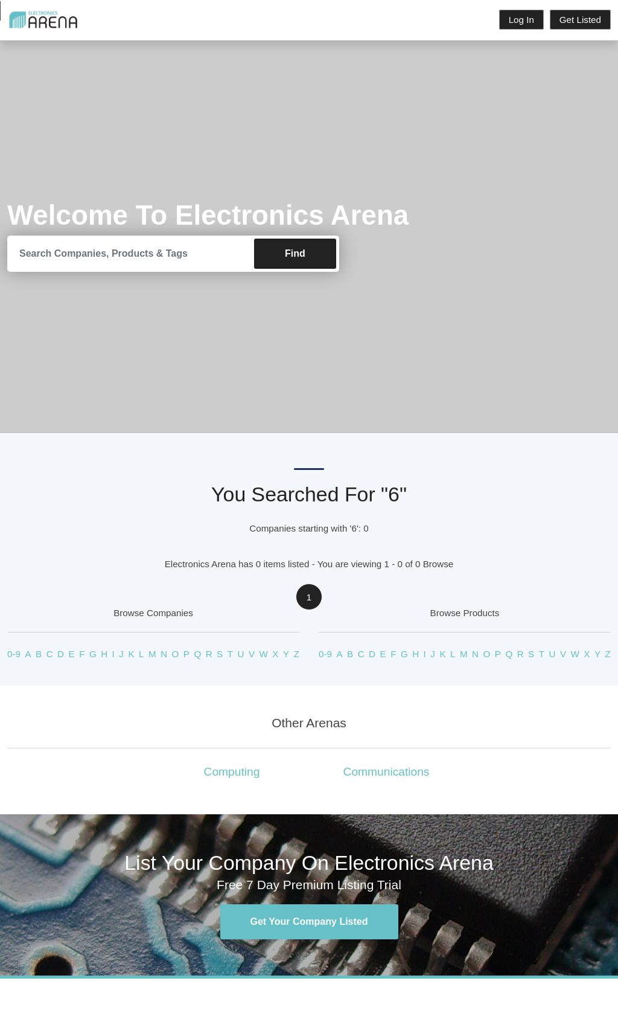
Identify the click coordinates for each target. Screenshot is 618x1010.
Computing (232, 771)
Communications (386, 771)
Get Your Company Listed (309, 921)
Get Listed (580, 19)
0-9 (14, 654)
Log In (521, 19)
